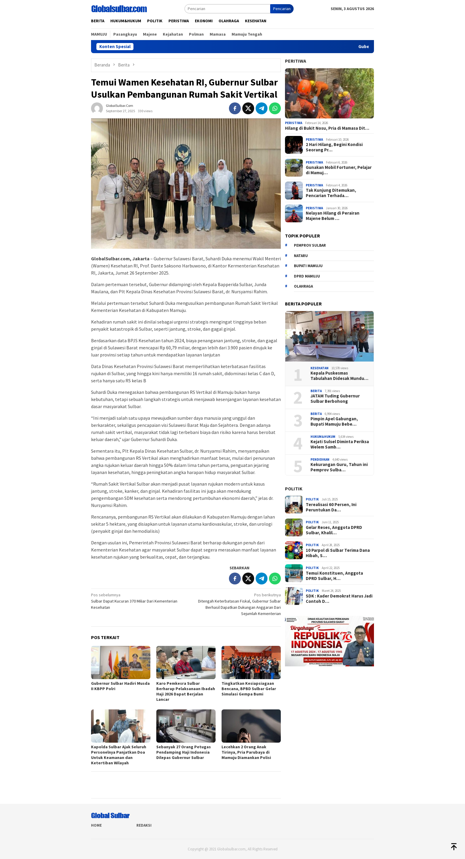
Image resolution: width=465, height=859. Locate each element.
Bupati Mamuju (308, 265)
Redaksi (144, 825)
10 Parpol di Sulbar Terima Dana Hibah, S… (338, 553)
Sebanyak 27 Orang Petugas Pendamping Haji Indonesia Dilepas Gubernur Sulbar (183, 752)
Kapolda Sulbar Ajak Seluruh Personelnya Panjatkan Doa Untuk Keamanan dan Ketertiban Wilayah (118, 755)
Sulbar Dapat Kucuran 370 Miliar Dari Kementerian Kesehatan (136, 601)
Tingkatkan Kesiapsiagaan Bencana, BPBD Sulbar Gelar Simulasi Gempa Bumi (249, 689)
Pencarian (282, 8)
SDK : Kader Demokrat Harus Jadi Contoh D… (339, 598)
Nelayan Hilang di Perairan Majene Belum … (332, 215)
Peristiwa (293, 123)
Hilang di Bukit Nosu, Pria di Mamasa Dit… (327, 128)
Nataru (301, 255)
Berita (316, 391)
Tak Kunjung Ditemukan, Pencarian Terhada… (331, 193)
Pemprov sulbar (310, 245)
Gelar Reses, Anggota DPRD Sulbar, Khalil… (334, 530)
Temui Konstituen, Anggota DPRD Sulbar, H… (334, 575)
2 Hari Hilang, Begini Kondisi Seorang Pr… (334, 147)
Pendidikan (319, 459)
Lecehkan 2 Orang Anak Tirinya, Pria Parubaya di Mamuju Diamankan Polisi (246, 752)
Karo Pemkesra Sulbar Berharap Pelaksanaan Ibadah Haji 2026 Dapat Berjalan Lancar (185, 691)
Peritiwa (295, 61)
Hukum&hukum (322, 437)
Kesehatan (319, 368)
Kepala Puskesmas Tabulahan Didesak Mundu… (339, 375)
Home (96, 825)
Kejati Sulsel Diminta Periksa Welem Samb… (339, 444)
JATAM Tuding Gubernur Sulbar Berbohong (335, 398)
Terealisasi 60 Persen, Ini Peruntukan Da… (331, 507)
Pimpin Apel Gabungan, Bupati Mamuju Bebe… (334, 421)
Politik (293, 489)
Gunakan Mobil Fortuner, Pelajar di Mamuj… (339, 170)
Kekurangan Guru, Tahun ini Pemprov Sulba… (339, 467)
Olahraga (303, 286)
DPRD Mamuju (307, 276)
